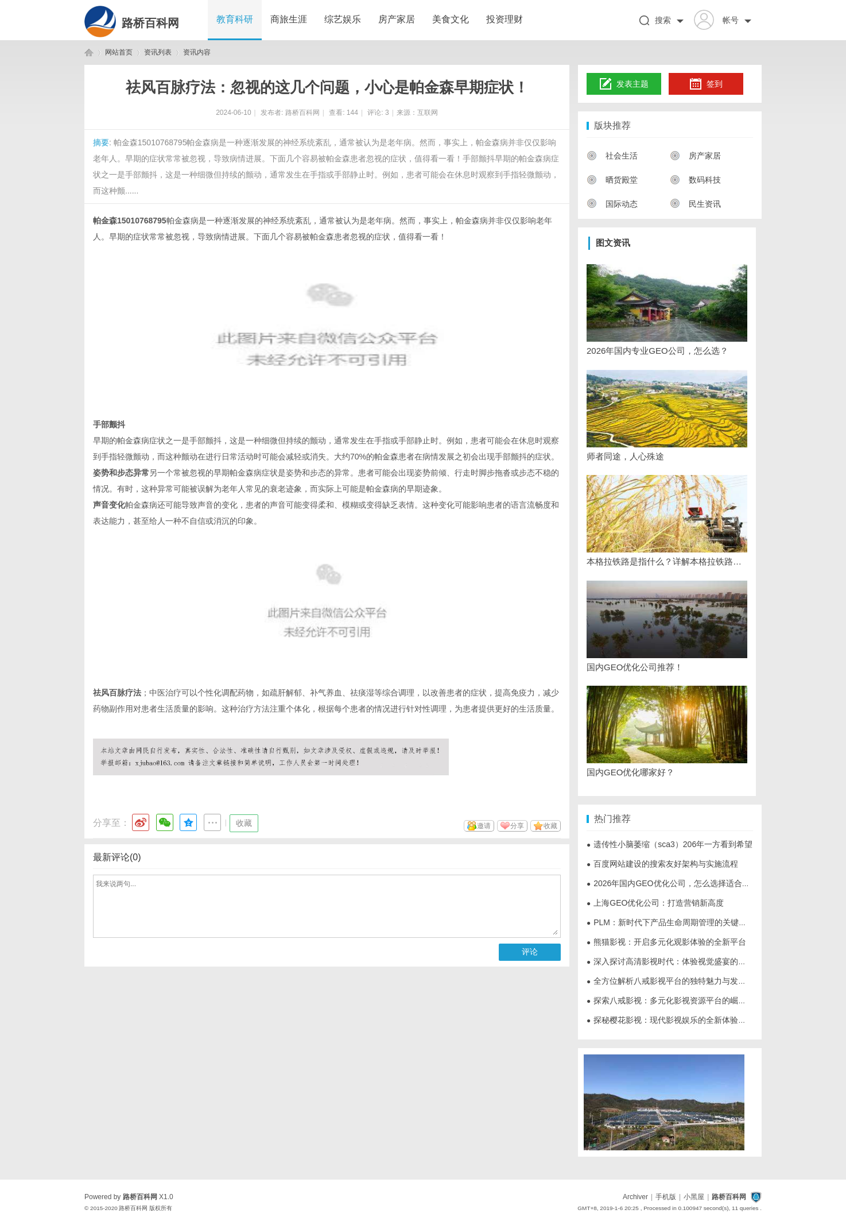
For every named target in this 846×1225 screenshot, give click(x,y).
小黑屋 (694, 1197)
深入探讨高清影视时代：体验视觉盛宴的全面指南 (678, 961)
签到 (706, 84)
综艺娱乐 (342, 19)
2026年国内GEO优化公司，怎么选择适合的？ (672, 883)
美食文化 (450, 19)
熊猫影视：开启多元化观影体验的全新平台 (666, 941)
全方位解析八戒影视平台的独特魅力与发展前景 (674, 981)
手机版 (665, 1197)
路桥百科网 (150, 23)
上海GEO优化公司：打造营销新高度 (655, 902)
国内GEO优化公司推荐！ (635, 667)
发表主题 (624, 84)
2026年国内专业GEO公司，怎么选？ (657, 350)
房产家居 (396, 19)
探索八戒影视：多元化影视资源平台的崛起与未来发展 (686, 1000)
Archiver (635, 1197)
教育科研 (234, 19)
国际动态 (612, 203)
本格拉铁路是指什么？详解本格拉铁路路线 (667, 561)
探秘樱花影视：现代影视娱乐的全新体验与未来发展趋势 (690, 1020)
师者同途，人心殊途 (625, 456)
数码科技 (695, 179)
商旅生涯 (288, 19)
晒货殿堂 (612, 179)
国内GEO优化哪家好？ (630, 772)
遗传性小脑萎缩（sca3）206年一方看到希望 (669, 844)
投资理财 (504, 19)
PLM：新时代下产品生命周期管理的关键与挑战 (675, 922)
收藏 (244, 823)
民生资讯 (695, 203)
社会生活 (612, 155)
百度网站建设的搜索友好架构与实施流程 (662, 863)
